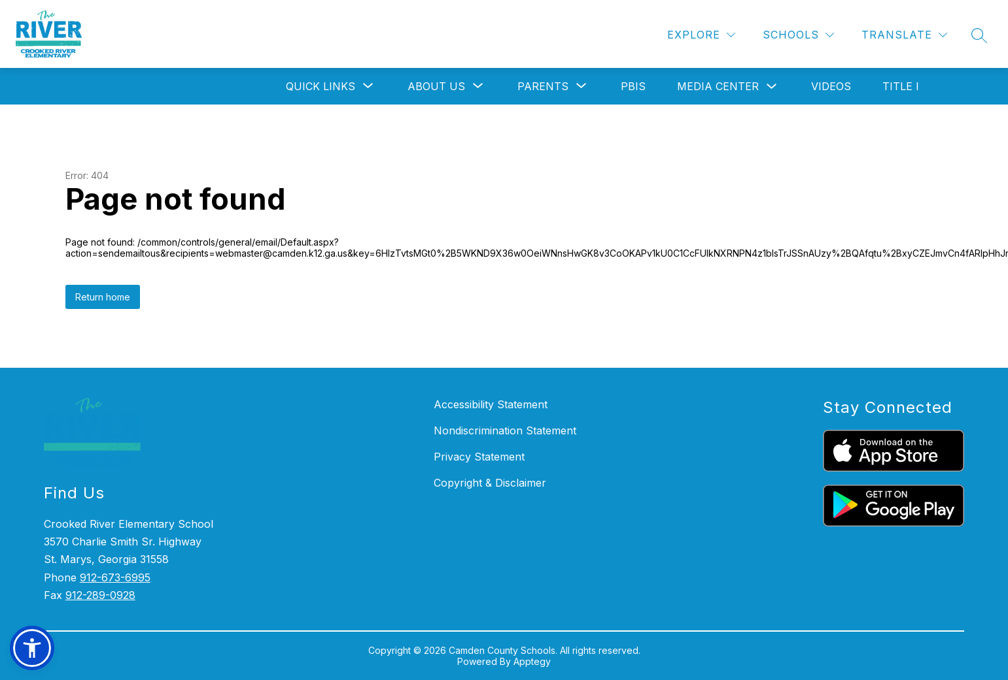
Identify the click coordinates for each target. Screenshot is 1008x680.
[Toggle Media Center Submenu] (772, 86)
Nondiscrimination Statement (505, 430)
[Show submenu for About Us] (436, 86)
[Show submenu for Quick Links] (320, 86)
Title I (900, 86)
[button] (32, 648)
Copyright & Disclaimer (490, 482)
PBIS (633, 86)
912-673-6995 (115, 577)
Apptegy (532, 661)
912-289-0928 (100, 595)
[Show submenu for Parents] (542, 86)
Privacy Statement (479, 456)
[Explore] (701, 35)
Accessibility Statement (490, 404)
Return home (102, 296)
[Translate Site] (904, 35)
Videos (831, 86)
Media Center (718, 86)
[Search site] (979, 35)
